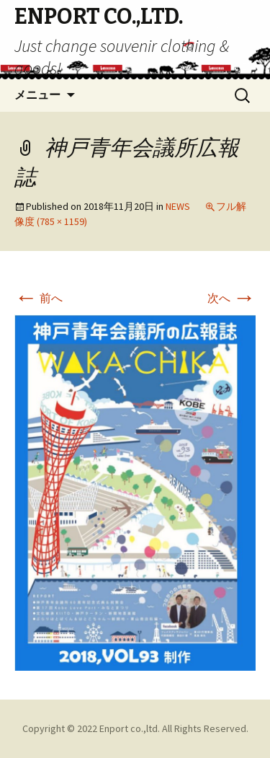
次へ (231, 298)
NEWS (178, 206)
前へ (38, 298)
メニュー (37, 95)
